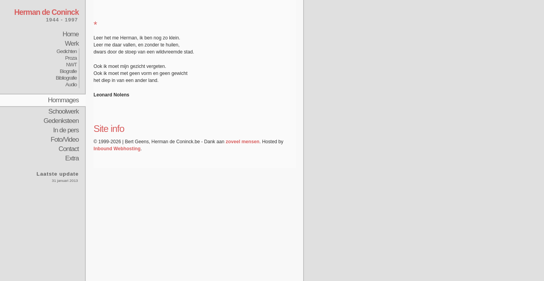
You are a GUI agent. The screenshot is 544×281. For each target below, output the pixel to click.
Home (71, 34)
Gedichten (67, 51)
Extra (72, 158)
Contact (68, 149)
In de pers (66, 130)
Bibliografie (66, 78)
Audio (71, 84)
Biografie (68, 71)
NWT (71, 65)
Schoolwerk (63, 111)
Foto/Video (65, 139)
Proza (71, 58)
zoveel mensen (242, 141)
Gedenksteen (61, 120)
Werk (72, 43)
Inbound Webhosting (117, 148)
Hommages (63, 100)
